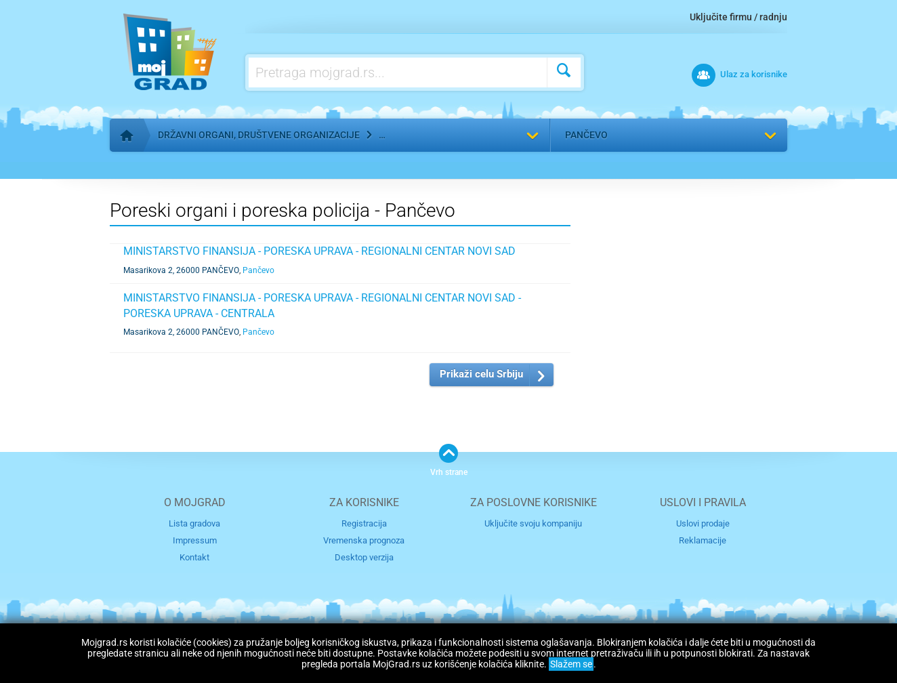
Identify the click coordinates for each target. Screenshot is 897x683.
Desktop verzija (364, 557)
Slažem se (571, 664)
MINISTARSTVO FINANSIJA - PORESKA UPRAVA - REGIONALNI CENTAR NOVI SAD (319, 251)
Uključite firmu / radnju (738, 17)
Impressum (195, 540)
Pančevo (586, 134)
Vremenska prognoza (363, 540)
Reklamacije (702, 540)
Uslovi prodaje (703, 523)
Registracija (364, 523)
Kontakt (194, 557)
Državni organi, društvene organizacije (259, 134)
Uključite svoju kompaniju (533, 523)
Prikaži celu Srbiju (481, 374)
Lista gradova (194, 523)
